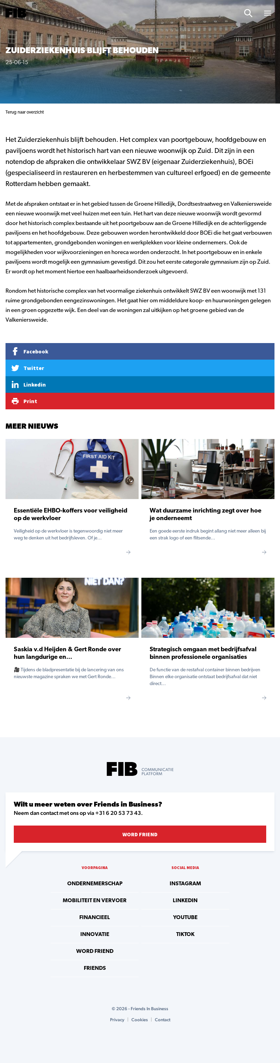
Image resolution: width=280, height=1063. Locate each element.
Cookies (139, 1019)
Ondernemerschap (94, 884)
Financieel (94, 917)
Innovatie (94, 934)
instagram (185, 884)
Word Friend (140, 834)
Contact (162, 1019)
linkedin (185, 901)
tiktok (185, 934)
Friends (95, 968)
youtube (185, 917)
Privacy (117, 1019)
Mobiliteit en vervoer (95, 901)
